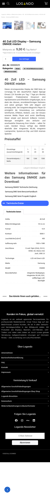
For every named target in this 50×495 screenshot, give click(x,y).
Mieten (9, 14)
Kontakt (4, 401)
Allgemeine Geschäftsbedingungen (16, 420)
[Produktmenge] (6, 92)
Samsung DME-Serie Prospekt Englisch (20, 230)
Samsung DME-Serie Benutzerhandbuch (21, 225)
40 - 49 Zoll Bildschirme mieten (30, 14)
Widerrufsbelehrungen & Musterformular (18, 439)
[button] (3, 3)
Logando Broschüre (9, 430)
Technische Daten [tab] (13, 245)
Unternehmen (7, 386)
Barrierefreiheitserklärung (12, 391)
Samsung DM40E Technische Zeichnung (21, 221)
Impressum (6, 406)
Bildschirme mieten (16, 14)
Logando (3, 14)
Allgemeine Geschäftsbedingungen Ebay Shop (20, 425)
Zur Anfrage (24, 93)
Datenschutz (6, 435)
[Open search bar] (8, 3)
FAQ (3, 396)
